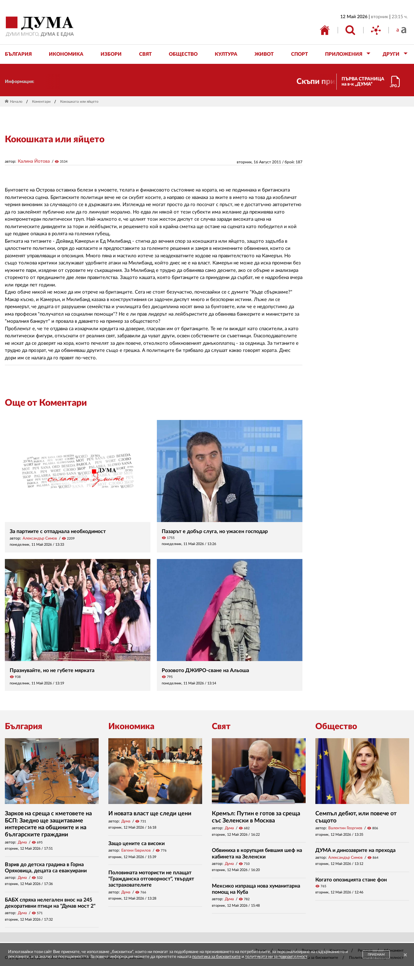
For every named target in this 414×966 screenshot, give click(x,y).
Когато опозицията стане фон (351, 879)
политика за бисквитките (216, 957)
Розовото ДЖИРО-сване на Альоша (205, 670)
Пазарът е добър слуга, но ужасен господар (215, 531)
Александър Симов (40, 538)
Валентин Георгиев (345, 828)
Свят (221, 726)
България (23, 726)
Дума (22, 842)
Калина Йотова (34, 161)
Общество (336, 726)
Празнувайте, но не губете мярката (52, 670)
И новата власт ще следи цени (149, 814)
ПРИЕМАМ (376, 954)
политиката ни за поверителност (276, 957)
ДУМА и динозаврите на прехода (355, 850)
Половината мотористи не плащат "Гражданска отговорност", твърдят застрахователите (151, 879)
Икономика (131, 726)
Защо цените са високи (136, 843)
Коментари (41, 101)
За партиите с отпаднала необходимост (58, 531)
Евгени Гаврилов (136, 850)
